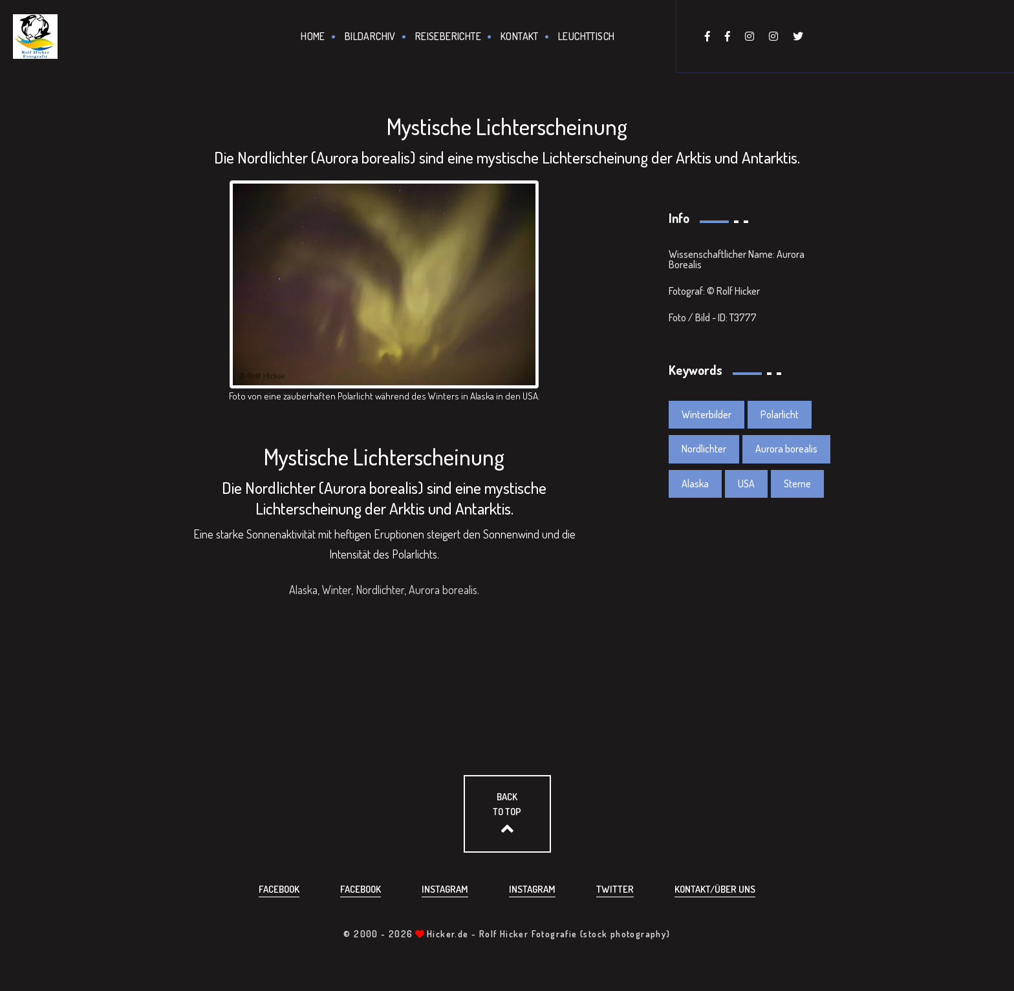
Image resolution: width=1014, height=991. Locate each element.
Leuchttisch (586, 36)
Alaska (695, 483)
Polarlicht (779, 414)
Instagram (445, 889)
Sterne (797, 483)
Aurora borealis (786, 448)
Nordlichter (704, 448)
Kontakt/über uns (714, 889)
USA (746, 483)
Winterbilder (706, 414)
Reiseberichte (448, 36)
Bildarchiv (370, 36)
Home (313, 36)
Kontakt (520, 36)
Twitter (615, 889)
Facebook (279, 889)
